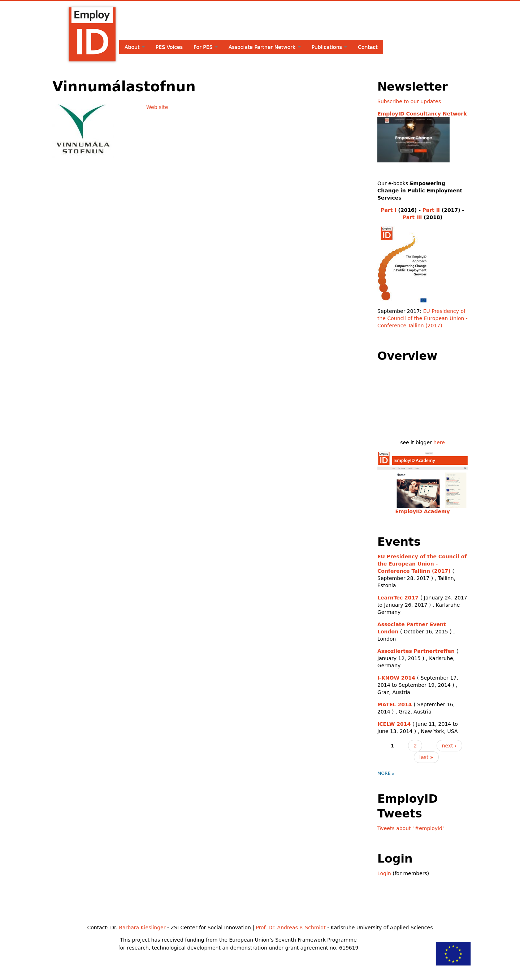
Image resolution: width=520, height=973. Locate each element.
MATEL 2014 (394, 704)
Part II (431, 210)
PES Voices (169, 47)
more (384, 773)
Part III (412, 217)
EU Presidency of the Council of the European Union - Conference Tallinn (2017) (422, 318)
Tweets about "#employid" (411, 828)
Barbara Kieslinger (142, 927)
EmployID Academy (422, 511)
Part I (388, 210)
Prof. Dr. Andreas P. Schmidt (290, 927)
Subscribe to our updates (409, 101)
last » (426, 757)
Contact (367, 47)
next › (449, 746)
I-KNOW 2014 (396, 678)
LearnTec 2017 (398, 598)
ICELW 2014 (394, 724)
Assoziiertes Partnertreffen (416, 651)
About (135, 47)
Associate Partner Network (265, 47)
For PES (206, 47)
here (439, 442)
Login (384, 873)
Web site (157, 107)
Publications (329, 47)
